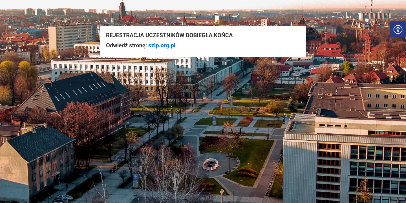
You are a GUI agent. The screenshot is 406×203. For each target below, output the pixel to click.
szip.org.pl (161, 45)
